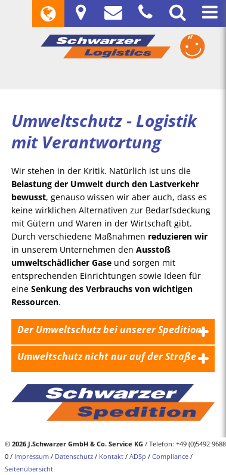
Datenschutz (74, 456)
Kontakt (111, 456)
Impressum (31, 456)
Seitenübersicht (29, 468)
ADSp (137, 456)
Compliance (170, 456)
